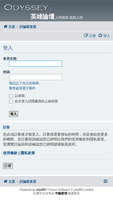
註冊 (7, 166)
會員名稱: (10, 58)
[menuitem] (104, 35)
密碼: (7, 72)
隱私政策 (27, 153)
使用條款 (10, 153)
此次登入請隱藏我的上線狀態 (33, 101)
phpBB (41, 189)
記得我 (17, 96)
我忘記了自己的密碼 (24, 83)
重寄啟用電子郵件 (22, 88)
